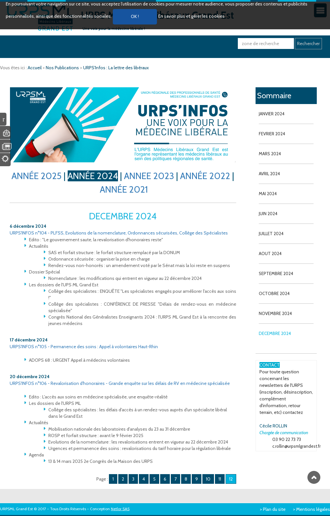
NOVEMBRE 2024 (275, 313)
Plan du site (274, 509)
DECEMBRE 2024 (275, 333)
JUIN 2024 (268, 213)
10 (208, 479)
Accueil (35, 68)
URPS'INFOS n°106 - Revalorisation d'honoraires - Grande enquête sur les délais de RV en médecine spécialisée (120, 383)
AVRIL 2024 (269, 173)
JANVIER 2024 (272, 113)
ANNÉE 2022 (205, 175)
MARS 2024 (270, 153)
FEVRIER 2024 (272, 133)
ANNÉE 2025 (37, 175)
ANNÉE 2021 (124, 189)
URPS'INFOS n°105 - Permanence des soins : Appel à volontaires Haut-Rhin (84, 346)
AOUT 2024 (270, 253)
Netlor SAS (120, 508)
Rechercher (308, 43)
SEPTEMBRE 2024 (276, 273)
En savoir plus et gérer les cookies (191, 16)
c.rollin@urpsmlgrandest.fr (296, 446)
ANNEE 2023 (149, 175)
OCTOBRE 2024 (274, 293)
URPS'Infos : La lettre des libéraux (116, 68)
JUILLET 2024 (271, 233)
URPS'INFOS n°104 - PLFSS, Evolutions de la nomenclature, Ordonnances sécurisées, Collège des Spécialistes (119, 233)
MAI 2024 (268, 193)
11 (219, 479)
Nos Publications (63, 68)
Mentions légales (313, 509)
